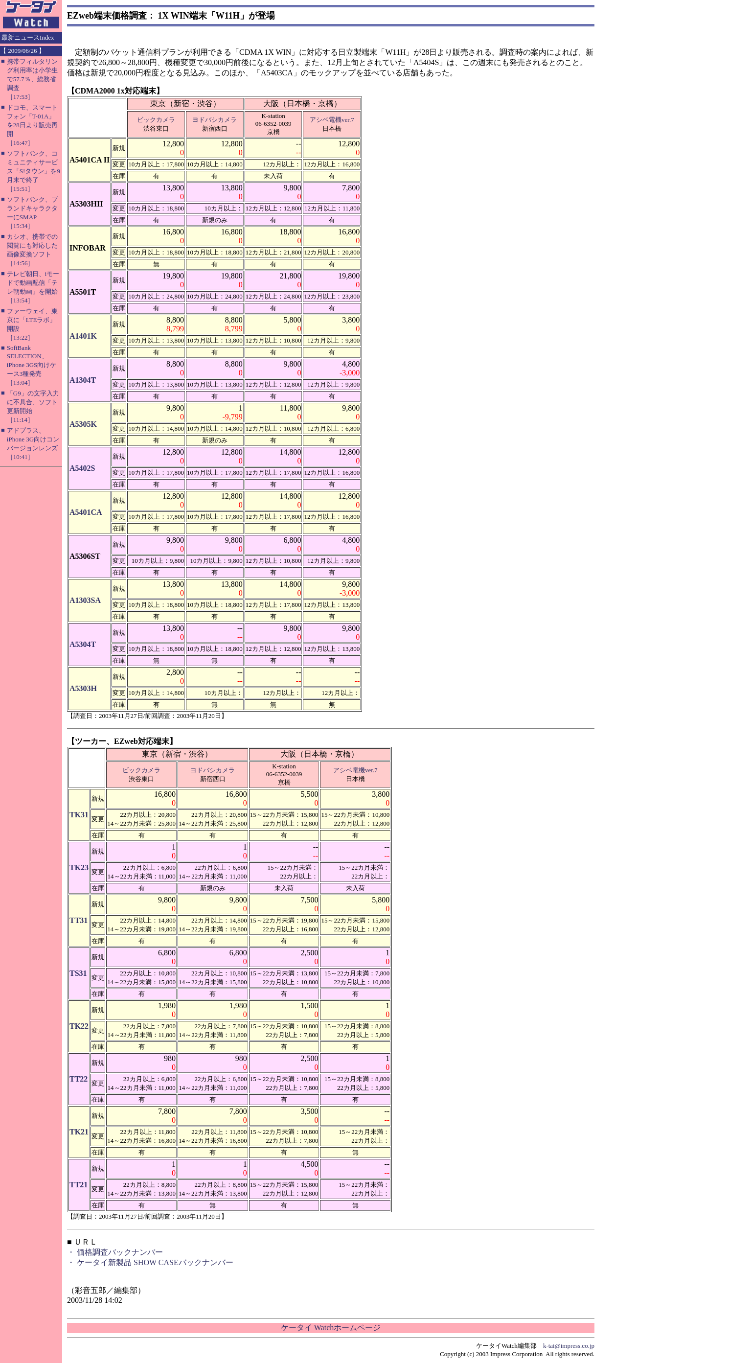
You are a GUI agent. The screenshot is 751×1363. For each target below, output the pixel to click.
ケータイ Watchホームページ (331, 1327)
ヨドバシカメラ (214, 119)
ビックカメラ (156, 119)
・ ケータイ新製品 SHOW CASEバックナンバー (150, 1262)
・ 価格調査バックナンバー (115, 1252)
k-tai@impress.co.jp (568, 1345)
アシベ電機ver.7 (332, 119)
